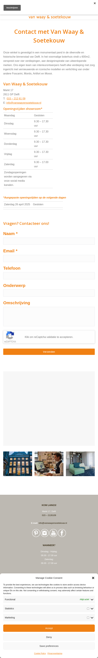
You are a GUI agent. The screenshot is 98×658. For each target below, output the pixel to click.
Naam (10, 234)
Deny (49, 637)
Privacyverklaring (55, 653)
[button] (93, 578)
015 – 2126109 (49, 515)
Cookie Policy (40, 653)
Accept (49, 628)
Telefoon (11, 268)
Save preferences (49, 646)
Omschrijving (16, 303)
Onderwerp (14, 285)
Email (10, 251)
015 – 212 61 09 (16, 98)
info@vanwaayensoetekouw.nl (23, 102)
